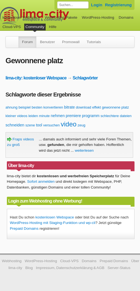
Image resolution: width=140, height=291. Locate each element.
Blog (29, 268)
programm (91, 115)
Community (35, 27)
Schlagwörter (85, 77)
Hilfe (52, 27)
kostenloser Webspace (21, 17)
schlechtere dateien (116, 116)
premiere (73, 115)
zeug (81, 125)
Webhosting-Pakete (61, 17)
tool (39, 125)
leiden (33, 116)
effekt (96, 107)
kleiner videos (17, 116)
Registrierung (118, 4)
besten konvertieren (47, 107)
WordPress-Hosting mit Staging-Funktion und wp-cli (52, 223)
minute (44, 116)
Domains (126, 17)
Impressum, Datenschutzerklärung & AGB (70, 268)
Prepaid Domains (24, 228)
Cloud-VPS (11, 27)
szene (30, 125)
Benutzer (47, 42)
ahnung (11, 107)
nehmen (58, 115)
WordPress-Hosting (98, 17)
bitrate (69, 107)
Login (96, 4)
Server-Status (119, 268)
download (83, 107)
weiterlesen (84, 150)
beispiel (24, 107)
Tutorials (94, 42)
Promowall (70, 42)
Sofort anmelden (41, 181)
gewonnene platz (115, 107)
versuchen (51, 125)
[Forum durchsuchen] (73, 5)
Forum (27, 42)
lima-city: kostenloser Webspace (36, 77)
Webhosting (12, 261)
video (68, 124)
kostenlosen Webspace (54, 217)
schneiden (15, 125)
